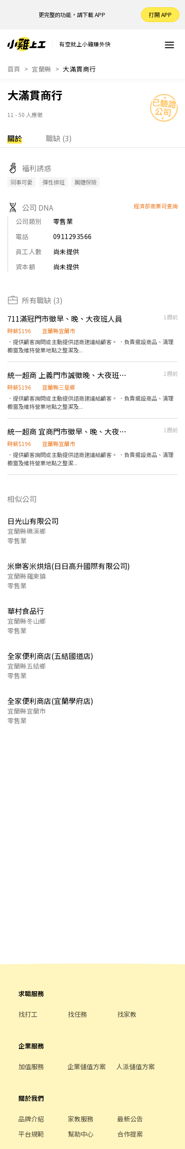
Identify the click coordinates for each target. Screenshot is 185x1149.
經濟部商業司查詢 (156, 206)
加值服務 (31, 1066)
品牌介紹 (31, 1118)
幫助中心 (80, 1133)
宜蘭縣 (41, 68)
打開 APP (160, 14)
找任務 (77, 1014)
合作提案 (130, 1133)
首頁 (14, 68)
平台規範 (31, 1133)
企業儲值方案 (86, 1066)
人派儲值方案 (135, 1066)
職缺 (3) (59, 138)
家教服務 (80, 1118)
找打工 (28, 1014)
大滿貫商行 (79, 68)
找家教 (126, 1014)
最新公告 (130, 1118)
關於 (14, 138)
